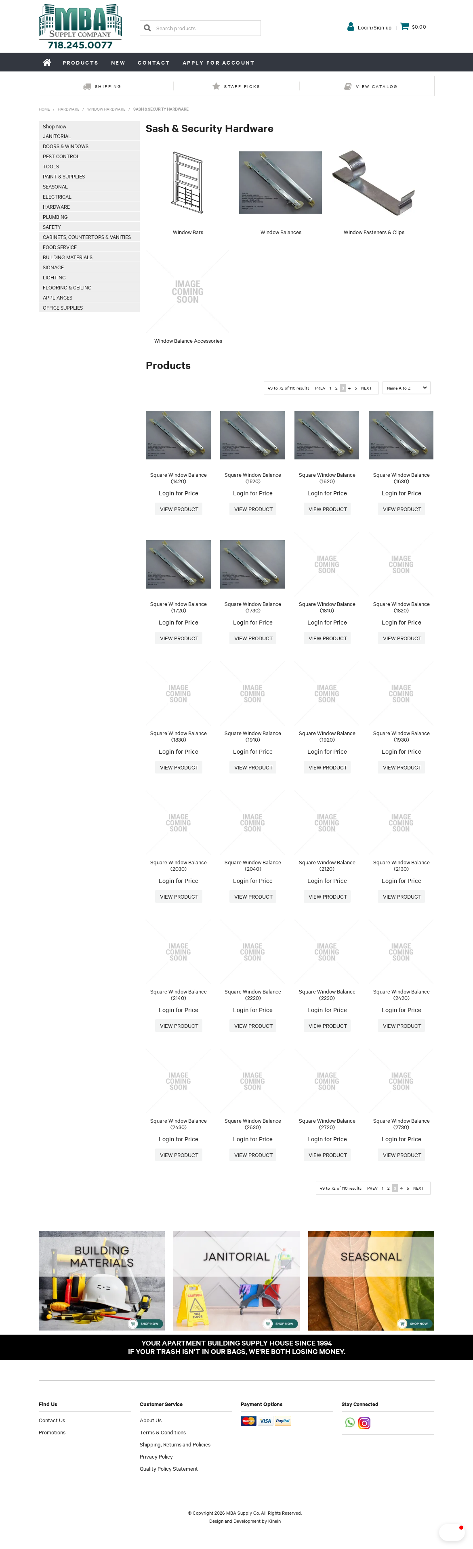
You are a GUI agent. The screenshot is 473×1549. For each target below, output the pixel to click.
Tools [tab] (51, 166)
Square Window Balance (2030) (178, 865)
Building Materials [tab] (67, 256)
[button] (438, 1532)
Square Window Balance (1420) (178, 478)
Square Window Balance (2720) (327, 1124)
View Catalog (377, 86)
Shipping (108, 86)
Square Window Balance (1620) (327, 478)
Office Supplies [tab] (63, 307)
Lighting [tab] (54, 277)
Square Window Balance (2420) (401, 994)
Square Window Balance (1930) (401, 736)
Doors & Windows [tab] (65, 145)
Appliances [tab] (57, 297)
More (179, 509)
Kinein (274, 1521)
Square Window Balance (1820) (401, 607)
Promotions (52, 1432)
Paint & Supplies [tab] (64, 176)
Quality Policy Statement (169, 1468)
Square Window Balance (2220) (253, 994)
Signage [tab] (53, 266)
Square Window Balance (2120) (327, 865)
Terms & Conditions (163, 1432)
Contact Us (52, 1419)
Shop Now (54, 126)
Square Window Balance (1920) (327, 736)
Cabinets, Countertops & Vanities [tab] (87, 236)
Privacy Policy (156, 1456)
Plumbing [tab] (55, 216)
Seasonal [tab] (55, 186)
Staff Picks (242, 86)
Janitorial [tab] (57, 135)
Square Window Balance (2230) (327, 994)
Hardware (69, 109)
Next (366, 388)
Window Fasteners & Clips (374, 231)
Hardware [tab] (56, 206)
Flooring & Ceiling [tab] (67, 287)
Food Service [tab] (60, 246)
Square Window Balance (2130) (401, 865)
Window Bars (188, 231)
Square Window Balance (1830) (178, 736)
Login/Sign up (375, 27)
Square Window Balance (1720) (178, 607)
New (118, 62)
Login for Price (178, 493)
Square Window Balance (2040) (253, 865)
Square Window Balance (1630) (401, 478)
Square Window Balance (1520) (253, 478)
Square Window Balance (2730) (401, 1124)
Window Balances (281, 231)
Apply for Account (219, 62)
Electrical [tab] (57, 196)
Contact (154, 62)
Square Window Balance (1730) (253, 607)
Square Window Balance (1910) (253, 736)
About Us (151, 1419)
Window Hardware (106, 109)
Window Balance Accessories (188, 340)
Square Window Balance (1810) (327, 607)
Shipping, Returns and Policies (175, 1444)
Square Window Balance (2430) (178, 1124)
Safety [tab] (52, 226)
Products (81, 62)
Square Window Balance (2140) (178, 994)
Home (48, 62)
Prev (320, 388)
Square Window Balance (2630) (253, 1124)
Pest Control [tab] (61, 155)
